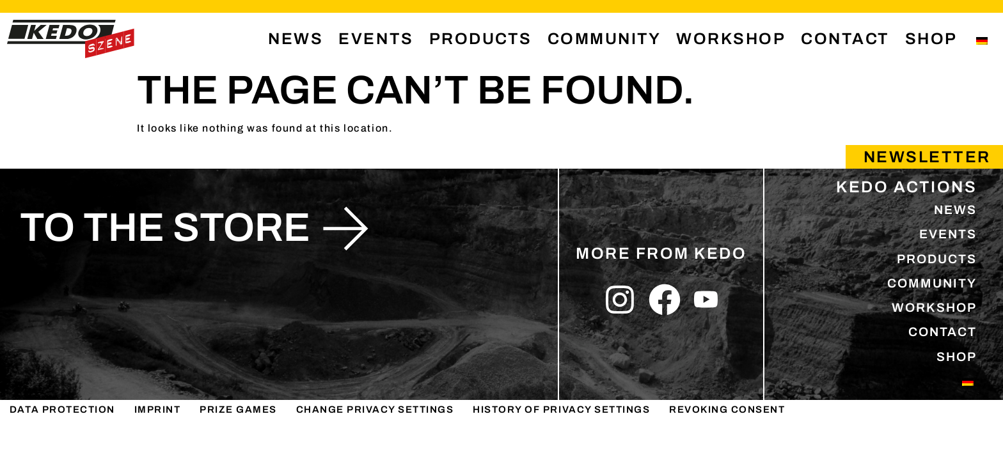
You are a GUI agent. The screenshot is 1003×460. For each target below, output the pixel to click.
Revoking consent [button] (734, 445)
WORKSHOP (731, 38)
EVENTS (375, 38)
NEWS (295, 38)
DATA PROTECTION (63, 445)
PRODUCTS (480, 38)
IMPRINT (158, 445)
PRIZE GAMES (238, 445)
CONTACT (845, 38)
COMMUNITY (604, 38)
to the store (165, 227)
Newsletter (927, 156)
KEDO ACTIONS (906, 186)
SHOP (931, 38)
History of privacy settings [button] (566, 445)
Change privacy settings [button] (376, 445)
